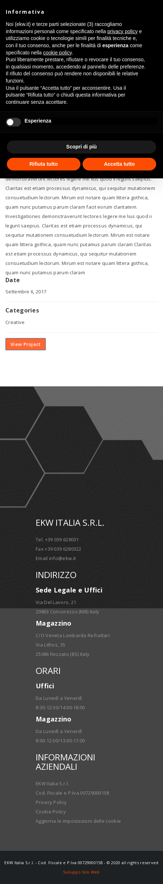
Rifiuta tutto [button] (44, 164)
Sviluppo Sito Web (81, 872)
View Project (25, 344)
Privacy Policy (51, 802)
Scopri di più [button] (81, 147)
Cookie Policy (51, 811)
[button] (153, 11)
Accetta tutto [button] (119, 164)
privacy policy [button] (122, 31)
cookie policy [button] (57, 52)
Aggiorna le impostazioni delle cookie (78, 821)
